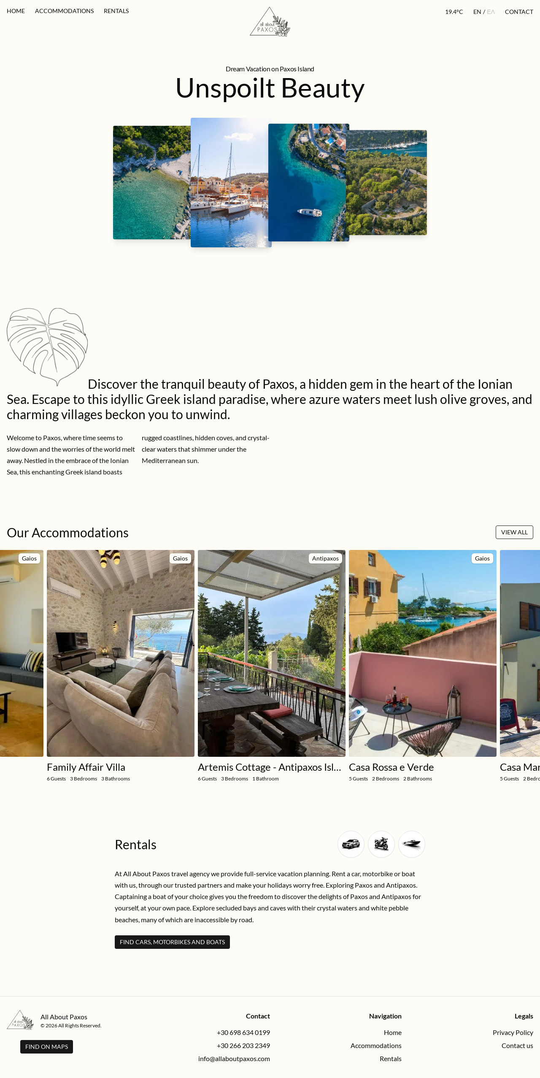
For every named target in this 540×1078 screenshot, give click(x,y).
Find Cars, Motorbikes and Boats (172, 941)
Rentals (116, 10)
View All (514, 532)
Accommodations (64, 10)
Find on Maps (46, 1046)
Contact (519, 11)
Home (16, 10)
